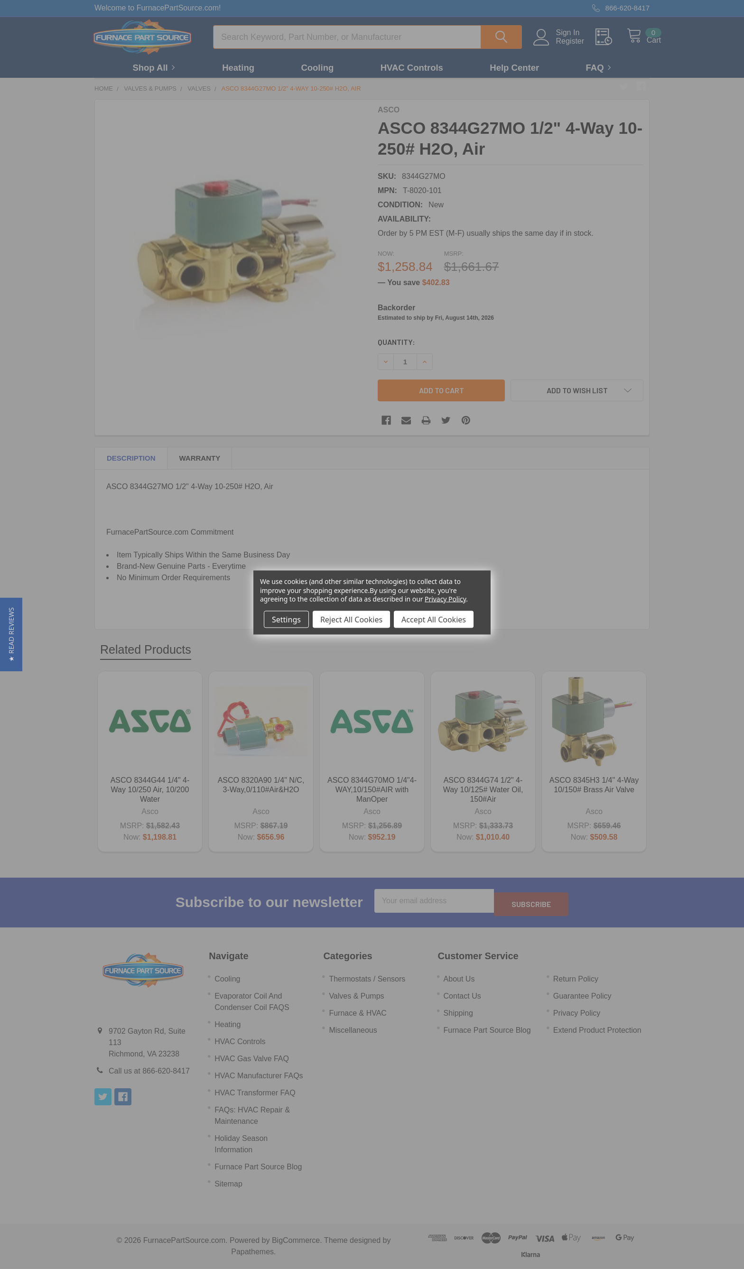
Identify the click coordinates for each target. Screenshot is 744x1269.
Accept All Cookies (433, 619)
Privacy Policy (445, 598)
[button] (11, 634)
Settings (286, 619)
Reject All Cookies (351, 619)
